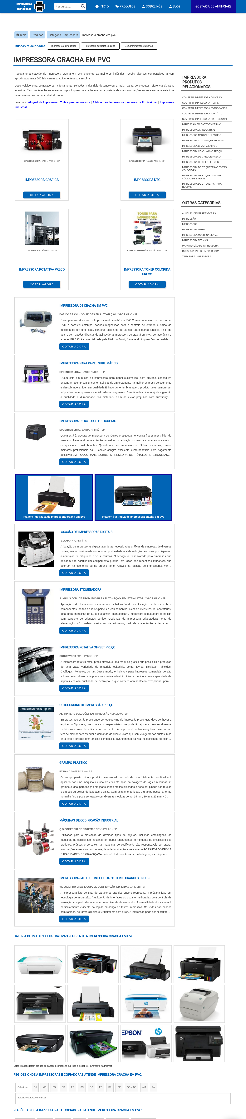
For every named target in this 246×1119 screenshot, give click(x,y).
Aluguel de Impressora (42, 102)
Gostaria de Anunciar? (213, 6)
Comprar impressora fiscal (200, 103)
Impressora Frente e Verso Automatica (150, 1092)
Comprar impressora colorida (202, 97)
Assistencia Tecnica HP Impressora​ (146, 1087)
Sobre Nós (151, 6)
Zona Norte (45, 1032)
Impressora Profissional (141, 102)
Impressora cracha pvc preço (202, 151)
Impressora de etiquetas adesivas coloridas (204, 169)
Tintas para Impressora (75, 102)
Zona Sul (79, 1032)
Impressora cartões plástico (201, 135)
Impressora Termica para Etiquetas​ (147, 1077)
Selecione (22, 996)
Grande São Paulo (117, 1032)
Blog (174, 6)
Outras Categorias (201, 203)
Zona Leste (96, 1032)
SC (82, 996)
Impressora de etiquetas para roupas (201, 185)
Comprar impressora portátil (139, 46)
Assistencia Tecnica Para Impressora (148, 1082)
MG (44, 996)
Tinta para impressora (196, 256)
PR (72, 996)
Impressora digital (194, 229)
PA (153, 996)
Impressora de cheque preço (201, 156)
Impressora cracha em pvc (199, 146)
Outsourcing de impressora (200, 251)
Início (101, 6)
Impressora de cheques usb (200, 162)
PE (100, 996)
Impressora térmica (195, 240)
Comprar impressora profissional (205, 119)
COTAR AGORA (34, 194)
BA (109, 996)
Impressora (190, 224)
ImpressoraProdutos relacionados (196, 82)
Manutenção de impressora (200, 245)
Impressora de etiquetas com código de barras (201, 177)
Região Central (25, 1032)
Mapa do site (206, 1082)
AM (144, 996)
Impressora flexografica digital (100, 46)
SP (63, 996)
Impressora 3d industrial (63, 46)
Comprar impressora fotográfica (204, 108)
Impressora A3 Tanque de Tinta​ (143, 1072)
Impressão (189, 218)
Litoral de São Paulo (143, 1032)
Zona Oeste (63, 1032)
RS (91, 996)
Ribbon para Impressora (108, 102)
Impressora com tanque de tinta (203, 140)
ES (54, 996)
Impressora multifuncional (200, 235)
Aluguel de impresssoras (199, 213)
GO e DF (131, 996)
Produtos (125, 6)
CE (119, 996)
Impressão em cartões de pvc (201, 124)
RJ (35, 996)
